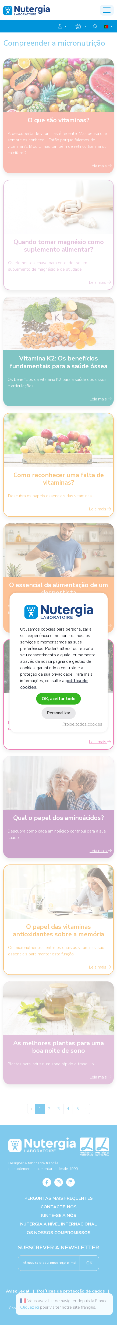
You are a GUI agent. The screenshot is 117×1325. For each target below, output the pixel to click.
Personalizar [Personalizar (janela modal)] (58, 713)
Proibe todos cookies (82, 724)
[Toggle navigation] (107, 10)
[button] (62, 26)
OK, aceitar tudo (59, 699)
